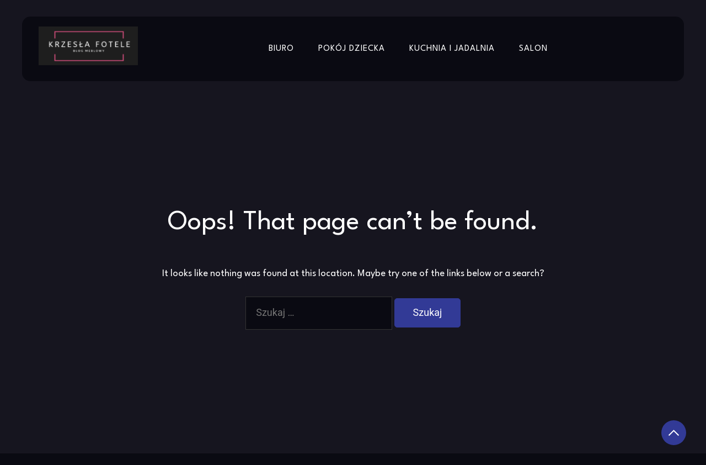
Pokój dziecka (351, 49)
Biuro (281, 49)
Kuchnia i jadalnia (452, 49)
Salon (533, 49)
